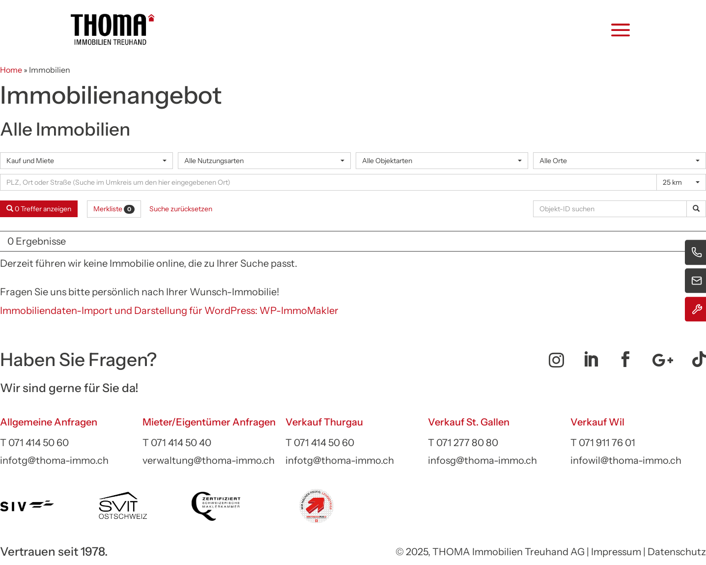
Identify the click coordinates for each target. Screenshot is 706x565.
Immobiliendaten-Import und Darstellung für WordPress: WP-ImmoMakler (169, 310)
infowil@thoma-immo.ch (625, 460)
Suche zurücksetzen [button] (180, 208)
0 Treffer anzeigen (38, 208)
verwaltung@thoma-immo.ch (208, 460)
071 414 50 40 (181, 443)
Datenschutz (677, 552)
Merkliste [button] (114, 208)
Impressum (616, 552)
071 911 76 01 (607, 443)
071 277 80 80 (467, 443)
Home (11, 70)
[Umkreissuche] (328, 182)
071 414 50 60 (38, 443)
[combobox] (86, 160)
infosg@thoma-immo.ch (482, 460)
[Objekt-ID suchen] (611, 208)
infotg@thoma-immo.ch (54, 460)
